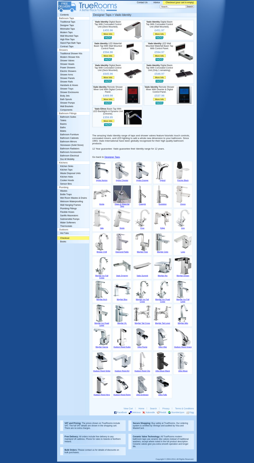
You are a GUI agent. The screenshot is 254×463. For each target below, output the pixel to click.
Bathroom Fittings (68, 113)
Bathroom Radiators (69, 148)
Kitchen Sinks (66, 166)
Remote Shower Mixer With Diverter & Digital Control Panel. (159, 89)
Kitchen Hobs (66, 177)
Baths (63, 127)
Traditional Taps (67, 22)
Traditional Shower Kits (71, 53)
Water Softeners (68, 222)
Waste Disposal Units (70, 173)
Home (141, 408)
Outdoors (63, 229)
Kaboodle (150, 412)
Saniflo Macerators (69, 215)
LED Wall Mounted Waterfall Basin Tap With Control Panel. (159, 46)
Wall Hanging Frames (70, 205)
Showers (63, 50)
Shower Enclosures (69, 92)
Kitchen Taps (66, 170)
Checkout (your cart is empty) (180, 2)
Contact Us (142, 2)
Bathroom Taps (66, 18)
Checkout (64, 238)
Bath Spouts (66, 99)
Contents (64, 15)
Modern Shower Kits (70, 57)
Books (63, 241)
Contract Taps (66, 46)
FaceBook (122, 412)
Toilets (63, 120)
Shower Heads (67, 64)
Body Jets (65, 96)
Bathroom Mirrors (68, 141)
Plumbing (63, 187)
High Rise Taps (67, 39)
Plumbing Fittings (68, 208)
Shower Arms (66, 74)
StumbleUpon (177, 412)
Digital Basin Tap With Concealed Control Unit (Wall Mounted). (159, 24)
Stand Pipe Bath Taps (70, 43)
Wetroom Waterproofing (71, 201)
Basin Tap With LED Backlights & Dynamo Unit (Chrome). (108, 111)
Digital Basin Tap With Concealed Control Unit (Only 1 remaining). (159, 68)
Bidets (63, 131)
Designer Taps (112, 157)
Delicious (136, 412)
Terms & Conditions (184, 408)
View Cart (128, 408)
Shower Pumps (67, 103)
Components (66, 110)
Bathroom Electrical (69, 155)
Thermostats (66, 226)
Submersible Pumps (69, 219)
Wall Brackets (66, 106)
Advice (156, 2)
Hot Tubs (64, 233)
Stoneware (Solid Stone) (72, 145)
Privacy (166, 408)
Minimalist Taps (67, 29)
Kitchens (63, 162)
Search (153, 408)
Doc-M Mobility (67, 159)
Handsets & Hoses (69, 85)
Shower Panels (67, 78)
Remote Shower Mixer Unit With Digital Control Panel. (108, 89)
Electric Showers (68, 71)
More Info (108, 34)
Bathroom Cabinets (69, 138)
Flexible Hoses (67, 212)
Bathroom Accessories (71, 152)
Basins (63, 124)
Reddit (163, 412)
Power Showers (67, 67)
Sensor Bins (66, 184)
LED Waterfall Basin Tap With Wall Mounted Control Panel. (108, 46)
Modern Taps (66, 32)
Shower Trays (66, 89)
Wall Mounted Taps (69, 36)
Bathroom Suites (68, 117)
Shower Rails (66, 81)
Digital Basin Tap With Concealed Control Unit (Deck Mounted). (108, 24)
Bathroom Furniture (69, 134)
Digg (191, 412)
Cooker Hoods (67, 180)
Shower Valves (67, 60)
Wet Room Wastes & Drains (73, 198)
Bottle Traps (66, 194)
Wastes (63, 191)
